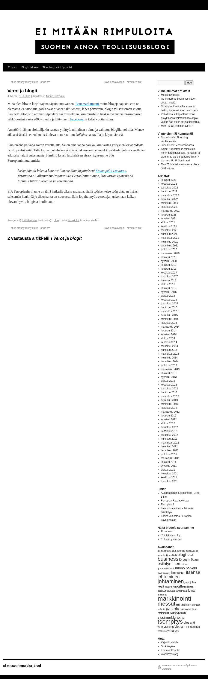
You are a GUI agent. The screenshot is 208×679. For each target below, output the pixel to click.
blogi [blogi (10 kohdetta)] (182, 554)
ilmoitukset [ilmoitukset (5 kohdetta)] (178, 572)
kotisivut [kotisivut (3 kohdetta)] (162, 590)
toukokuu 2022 (169, 187)
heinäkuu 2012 (169, 427)
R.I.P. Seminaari (180, 160)
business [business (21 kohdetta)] (168, 559)
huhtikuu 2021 (169, 233)
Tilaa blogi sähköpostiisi (57, 67)
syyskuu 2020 (169, 261)
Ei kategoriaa (29, 220)
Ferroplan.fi (167, 504)
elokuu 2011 (168, 469)
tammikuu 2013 (170, 404)
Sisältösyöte (168, 646)
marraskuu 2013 (170, 369)
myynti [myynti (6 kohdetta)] (180, 604)
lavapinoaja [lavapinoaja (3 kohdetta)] (181, 590)
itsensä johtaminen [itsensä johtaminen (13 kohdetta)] (179, 574)
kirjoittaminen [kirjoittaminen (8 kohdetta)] (183, 586)
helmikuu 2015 (169, 315)
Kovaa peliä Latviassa (111, 171)
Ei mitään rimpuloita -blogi (22, 665)
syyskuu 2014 (169, 334)
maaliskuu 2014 (170, 353)
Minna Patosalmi (55, 96)
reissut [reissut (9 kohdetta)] (163, 613)
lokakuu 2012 (168, 415)
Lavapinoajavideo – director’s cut (124, 82)
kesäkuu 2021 (169, 226)
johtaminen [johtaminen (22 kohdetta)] (171, 581)
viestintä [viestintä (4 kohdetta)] (169, 626)
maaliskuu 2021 (170, 237)
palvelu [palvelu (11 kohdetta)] (172, 608)
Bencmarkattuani (87, 104)
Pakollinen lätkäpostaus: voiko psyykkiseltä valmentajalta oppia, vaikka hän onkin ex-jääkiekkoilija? (180, 118)
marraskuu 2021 (170, 210)
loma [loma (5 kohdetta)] (191, 590)
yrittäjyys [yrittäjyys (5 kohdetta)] (173, 630)
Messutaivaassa (170, 94)
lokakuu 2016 (168, 280)
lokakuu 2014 (168, 330)
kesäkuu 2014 (169, 342)
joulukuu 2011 (169, 454)
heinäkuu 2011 (169, 473)
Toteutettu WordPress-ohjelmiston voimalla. (179, 667)
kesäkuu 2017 (169, 272)
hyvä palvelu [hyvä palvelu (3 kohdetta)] (164, 573)
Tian (163, 164)
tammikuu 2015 (170, 319)
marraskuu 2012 (170, 411)
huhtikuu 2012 (169, 438)
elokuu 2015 (168, 295)
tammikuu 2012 (170, 450)
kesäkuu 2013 (169, 384)
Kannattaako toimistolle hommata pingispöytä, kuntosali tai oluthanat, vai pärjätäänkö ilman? (180, 152)
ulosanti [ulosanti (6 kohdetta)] (189, 622)
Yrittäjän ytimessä (171, 539)
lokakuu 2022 (168, 179)
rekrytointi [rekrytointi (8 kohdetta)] (178, 613)
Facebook (76, 119)
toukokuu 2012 (169, 434)
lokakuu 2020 (168, 257)
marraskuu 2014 (170, 326)
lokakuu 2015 (168, 288)
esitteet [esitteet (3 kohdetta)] (184, 564)
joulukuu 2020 (169, 249)
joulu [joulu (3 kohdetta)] (187, 582)
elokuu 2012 (168, 423)
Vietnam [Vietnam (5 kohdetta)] (179, 626)
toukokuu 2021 (169, 230)
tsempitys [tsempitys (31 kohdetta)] (170, 621)
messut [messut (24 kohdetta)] (166, 604)
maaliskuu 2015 (170, 311)
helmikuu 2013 (169, 400)
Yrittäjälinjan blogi (171, 535)
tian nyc (165, 160)
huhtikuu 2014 (169, 349)
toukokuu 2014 (169, 346)
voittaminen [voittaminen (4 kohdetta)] (193, 626)
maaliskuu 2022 (170, 195)
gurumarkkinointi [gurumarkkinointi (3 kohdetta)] (166, 568)
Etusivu (12, 67)
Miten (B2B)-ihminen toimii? (177, 125)
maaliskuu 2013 (170, 396)
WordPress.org (169, 654)
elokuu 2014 (168, 338)
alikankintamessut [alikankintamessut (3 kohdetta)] (167, 551)
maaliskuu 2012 (170, 442)
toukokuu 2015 (169, 303)
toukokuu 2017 (169, 276)
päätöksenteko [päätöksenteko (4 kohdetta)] (188, 609)
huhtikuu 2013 (169, 392)
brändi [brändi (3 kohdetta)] (190, 555)
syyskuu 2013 (169, 376)
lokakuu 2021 (168, 214)
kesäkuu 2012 (169, 431)
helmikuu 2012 (169, 446)
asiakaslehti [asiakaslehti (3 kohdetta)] (192, 551)
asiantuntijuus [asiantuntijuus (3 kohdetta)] (165, 555)
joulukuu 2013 (169, 365)
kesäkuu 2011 (169, 477)
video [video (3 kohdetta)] (160, 627)
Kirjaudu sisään (170, 642)
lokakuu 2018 (168, 268)
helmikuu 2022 (169, 199)
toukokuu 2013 (169, 388)
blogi (56, 220)
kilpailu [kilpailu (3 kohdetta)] (168, 586)
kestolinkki (73, 220)
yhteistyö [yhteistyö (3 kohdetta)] (162, 631)
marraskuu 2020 (170, 253)
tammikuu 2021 (170, 245)
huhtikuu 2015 (169, 307)
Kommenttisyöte (170, 650)
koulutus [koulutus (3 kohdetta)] (171, 590)
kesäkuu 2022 (169, 183)
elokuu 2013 (168, 380)
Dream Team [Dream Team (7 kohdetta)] (189, 559)
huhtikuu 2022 (169, 191)
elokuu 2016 (168, 284)
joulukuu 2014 (169, 322)
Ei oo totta (167, 531)
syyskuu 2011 (169, 465)
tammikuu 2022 (170, 203)
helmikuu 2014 (169, 357)
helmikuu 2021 (169, 241)
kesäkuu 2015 (169, 299)
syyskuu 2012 (169, 419)
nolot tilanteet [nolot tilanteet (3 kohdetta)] (193, 604)
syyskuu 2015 (169, 291)
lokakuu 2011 (168, 461)
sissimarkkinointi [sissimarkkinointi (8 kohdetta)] (171, 617)
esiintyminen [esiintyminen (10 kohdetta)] (169, 563)
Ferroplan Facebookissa (175, 500)
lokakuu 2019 (168, 264)
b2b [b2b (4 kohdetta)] (174, 555)
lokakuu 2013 (168, 373)
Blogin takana (29, 67)
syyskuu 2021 (169, 218)
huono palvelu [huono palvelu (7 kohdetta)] (186, 568)
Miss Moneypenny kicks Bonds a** (29, 82)
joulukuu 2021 (169, 206)
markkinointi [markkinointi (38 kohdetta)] (174, 598)
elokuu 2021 (168, 222)
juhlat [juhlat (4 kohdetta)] (193, 582)
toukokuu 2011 (169, 481)
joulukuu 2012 (169, 407)
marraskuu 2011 (170, 458)
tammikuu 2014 (170, 361)
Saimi (164, 148)
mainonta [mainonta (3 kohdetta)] (162, 594)
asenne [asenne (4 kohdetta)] (180, 550)
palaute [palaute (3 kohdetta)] (161, 609)
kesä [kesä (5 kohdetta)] (161, 586)
